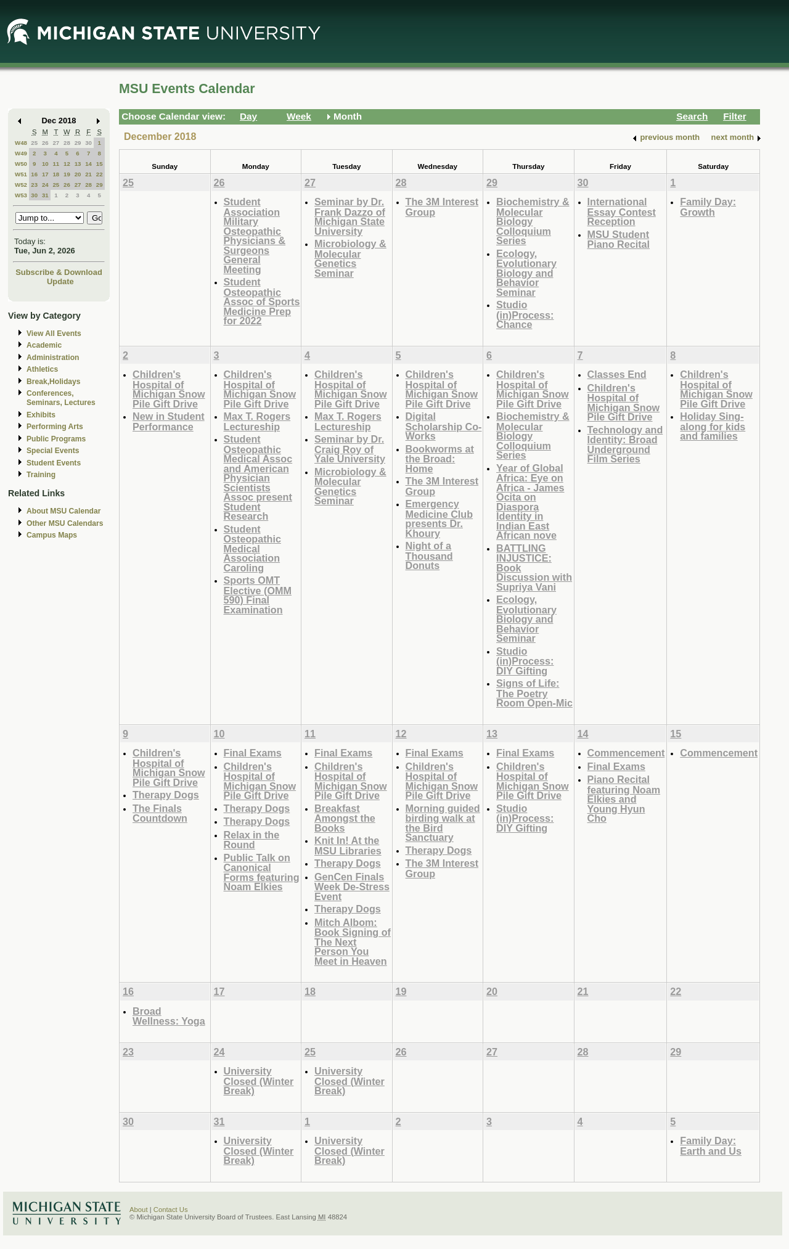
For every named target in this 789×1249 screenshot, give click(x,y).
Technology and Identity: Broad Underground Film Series (625, 444)
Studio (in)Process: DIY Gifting (525, 660)
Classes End (617, 374)
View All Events (54, 333)
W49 (21, 153)
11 (55, 163)
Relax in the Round (252, 840)
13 (78, 163)
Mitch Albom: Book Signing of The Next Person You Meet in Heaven (352, 942)
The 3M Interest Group (442, 207)
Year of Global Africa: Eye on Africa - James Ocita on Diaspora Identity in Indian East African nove (530, 501)
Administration (53, 357)
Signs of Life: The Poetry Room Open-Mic (534, 693)
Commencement (626, 752)
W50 (21, 163)
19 (66, 174)
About (138, 1209)
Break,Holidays (54, 381)
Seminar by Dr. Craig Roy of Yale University (349, 448)
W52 (21, 184)
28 (66, 142)
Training (41, 474)
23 (34, 184)
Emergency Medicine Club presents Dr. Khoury (439, 518)
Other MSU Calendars (65, 523)
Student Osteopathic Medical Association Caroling (252, 548)
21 (88, 174)
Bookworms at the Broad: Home (440, 458)
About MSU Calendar (63, 511)
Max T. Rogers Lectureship (257, 421)
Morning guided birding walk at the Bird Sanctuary (443, 823)
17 (45, 174)
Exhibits (41, 415)
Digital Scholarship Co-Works (444, 426)
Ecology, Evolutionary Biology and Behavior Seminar (526, 273)
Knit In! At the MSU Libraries (348, 845)
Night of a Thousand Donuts (429, 555)
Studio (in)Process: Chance (525, 314)
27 (55, 142)
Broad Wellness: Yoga (169, 1016)
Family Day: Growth (708, 207)
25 (34, 142)
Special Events (53, 450)
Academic (44, 345)
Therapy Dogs (166, 794)
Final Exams (253, 752)
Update (60, 281)
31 (45, 195)
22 (99, 174)
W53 (21, 195)
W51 (21, 174)
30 (88, 142)
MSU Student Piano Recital (618, 239)
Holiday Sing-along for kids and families (712, 426)
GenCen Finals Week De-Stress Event (352, 886)
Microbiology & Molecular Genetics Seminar (350, 258)
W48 (21, 142)
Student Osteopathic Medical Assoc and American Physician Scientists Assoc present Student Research (258, 477)
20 (78, 174)
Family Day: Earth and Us (711, 1146)
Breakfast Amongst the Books (344, 818)
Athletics (42, 369)
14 (88, 163)
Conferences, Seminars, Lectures (61, 398)
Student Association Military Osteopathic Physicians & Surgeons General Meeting (255, 235)
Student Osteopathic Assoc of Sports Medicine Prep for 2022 (262, 301)
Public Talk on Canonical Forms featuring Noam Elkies (262, 872)
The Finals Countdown (160, 813)
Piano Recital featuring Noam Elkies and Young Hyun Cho (624, 799)
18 (55, 174)
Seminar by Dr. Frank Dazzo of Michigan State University (349, 216)
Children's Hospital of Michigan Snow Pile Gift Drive (169, 389)
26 (45, 142)
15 (99, 163)
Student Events (54, 463)
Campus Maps (52, 535)
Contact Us (170, 1209)
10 (45, 163)
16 (34, 174)
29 (78, 142)
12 (66, 163)
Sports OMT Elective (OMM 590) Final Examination (258, 595)
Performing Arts (55, 426)
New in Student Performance (169, 421)
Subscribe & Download (58, 272)
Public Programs (56, 439)
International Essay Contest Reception (621, 211)
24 (45, 184)
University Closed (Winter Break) (259, 1080)
